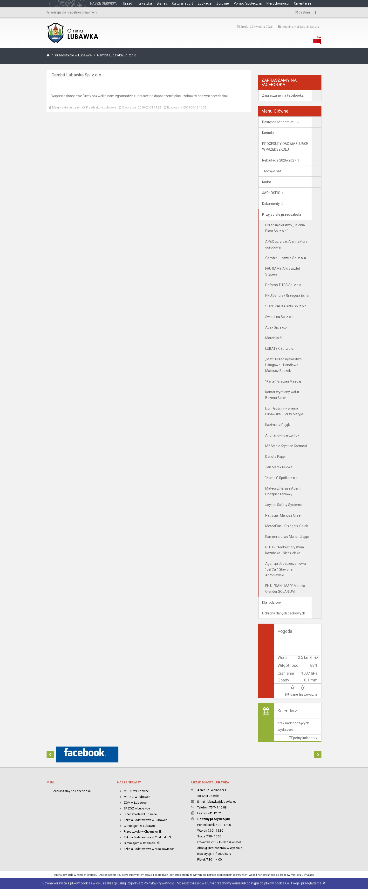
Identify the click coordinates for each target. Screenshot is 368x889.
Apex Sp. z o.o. (276, 327)
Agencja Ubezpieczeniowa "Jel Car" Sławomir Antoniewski (285, 569)
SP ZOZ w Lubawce (137, 808)
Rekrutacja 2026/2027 (279, 160)
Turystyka (144, 3)
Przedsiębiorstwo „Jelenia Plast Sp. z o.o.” (285, 228)
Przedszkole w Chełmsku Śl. (143, 831)
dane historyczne (301, 694)
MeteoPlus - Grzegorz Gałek (286, 526)
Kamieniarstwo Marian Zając (287, 537)
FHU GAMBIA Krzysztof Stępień (282, 271)
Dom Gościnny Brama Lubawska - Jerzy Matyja (284, 411)
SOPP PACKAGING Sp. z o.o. (286, 306)
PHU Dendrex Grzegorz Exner (287, 295)
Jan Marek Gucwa (279, 467)
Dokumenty (271, 204)
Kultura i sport (182, 3)
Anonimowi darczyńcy (282, 435)
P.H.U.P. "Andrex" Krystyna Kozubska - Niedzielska (284, 550)
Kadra (266, 182)
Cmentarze (302, 3)
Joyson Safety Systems (283, 505)
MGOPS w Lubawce (137, 797)
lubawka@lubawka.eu (222, 801)
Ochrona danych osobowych (283, 613)
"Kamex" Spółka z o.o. (281, 478)
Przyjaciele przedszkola (281, 214)
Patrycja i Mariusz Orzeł (283, 515)
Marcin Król (273, 338)
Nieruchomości (277, 3)
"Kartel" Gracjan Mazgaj (283, 381)
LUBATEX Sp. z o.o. (279, 348)
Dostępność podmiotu (278, 122)
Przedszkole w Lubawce (73, 55)
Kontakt (268, 133)
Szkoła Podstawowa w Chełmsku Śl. (148, 837)
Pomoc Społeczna (248, 3)
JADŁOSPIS (271, 193)
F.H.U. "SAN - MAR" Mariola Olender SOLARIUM (285, 588)
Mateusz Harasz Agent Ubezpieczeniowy (282, 491)
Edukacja (204, 3)
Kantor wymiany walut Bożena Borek (282, 395)
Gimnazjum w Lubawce (140, 826)
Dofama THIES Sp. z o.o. (283, 285)
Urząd (127, 3)
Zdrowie (222, 3)
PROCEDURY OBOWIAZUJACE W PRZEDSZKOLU (285, 146)
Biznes (162, 3)
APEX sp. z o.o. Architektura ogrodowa (286, 244)
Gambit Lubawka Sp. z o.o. (117, 55)
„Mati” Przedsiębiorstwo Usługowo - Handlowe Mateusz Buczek (283, 365)
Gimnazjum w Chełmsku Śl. (142, 843)
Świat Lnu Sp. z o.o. (279, 317)
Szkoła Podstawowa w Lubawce (145, 820)
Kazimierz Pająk (277, 425)
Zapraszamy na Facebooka (283, 95)
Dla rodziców (272, 602)
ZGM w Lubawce (135, 802)
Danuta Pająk (275, 456)
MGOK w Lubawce (136, 791)
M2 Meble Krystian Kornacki (286, 446)
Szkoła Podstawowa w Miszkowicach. (149, 849)
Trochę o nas (271, 171)
